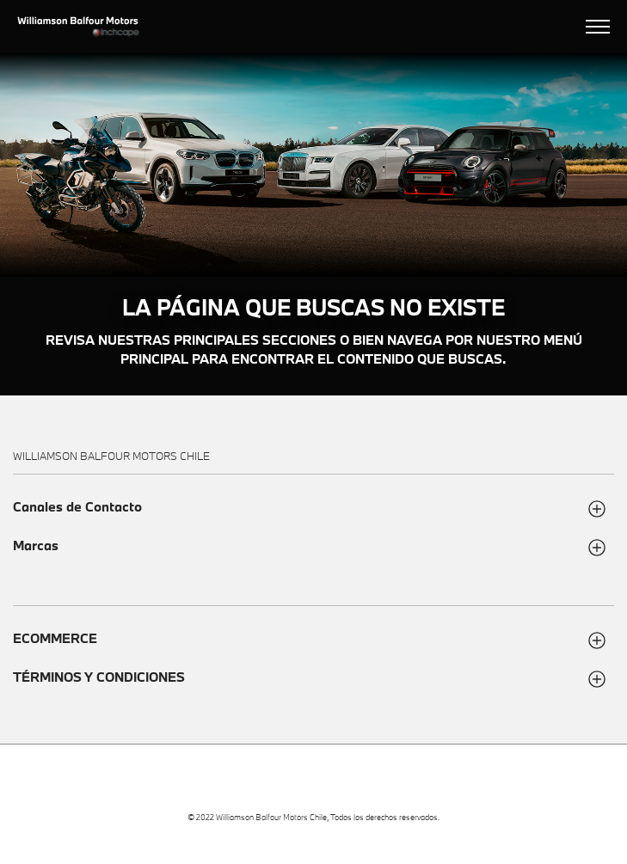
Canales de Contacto (77, 507)
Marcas (35, 545)
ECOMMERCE (55, 638)
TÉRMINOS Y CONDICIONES (99, 677)
